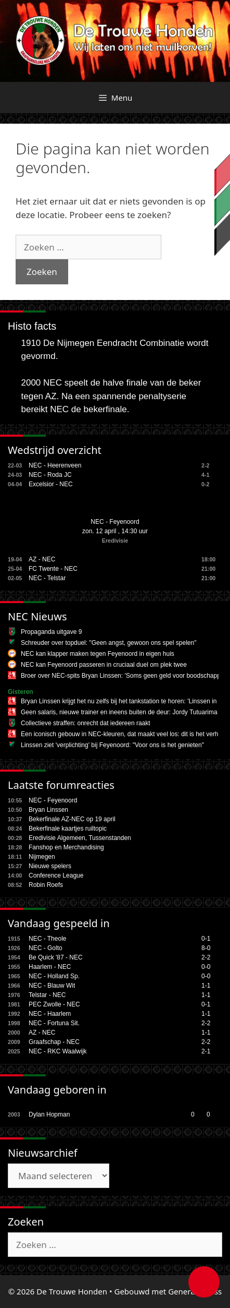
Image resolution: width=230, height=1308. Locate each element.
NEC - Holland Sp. (54, 976)
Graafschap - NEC (54, 1042)
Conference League (56, 875)
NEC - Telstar (47, 578)
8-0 (205, 948)
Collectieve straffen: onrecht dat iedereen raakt (85, 723)
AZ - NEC (42, 559)
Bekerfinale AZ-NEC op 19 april (72, 819)
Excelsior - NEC (51, 484)
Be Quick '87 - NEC (56, 957)
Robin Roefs (46, 885)
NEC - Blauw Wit (52, 985)
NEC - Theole (47, 938)
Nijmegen (42, 856)
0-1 (205, 938)
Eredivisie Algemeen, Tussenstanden (80, 838)
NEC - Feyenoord (115, 521)
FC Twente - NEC (53, 568)
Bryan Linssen (48, 809)
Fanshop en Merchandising (66, 847)
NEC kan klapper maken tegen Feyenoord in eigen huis (97, 653)
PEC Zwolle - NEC (54, 1004)
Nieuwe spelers (50, 866)
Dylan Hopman (49, 1114)
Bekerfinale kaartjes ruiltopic (68, 828)
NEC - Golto (45, 948)
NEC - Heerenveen (55, 465)
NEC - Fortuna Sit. (54, 1023)
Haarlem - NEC (50, 966)
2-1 (205, 1051)
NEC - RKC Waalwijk (58, 1051)
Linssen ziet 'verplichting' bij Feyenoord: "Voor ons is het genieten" (112, 745)
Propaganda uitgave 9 (51, 631)
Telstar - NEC (47, 995)
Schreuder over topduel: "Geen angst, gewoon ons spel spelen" (108, 642)
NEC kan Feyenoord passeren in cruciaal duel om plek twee (104, 664)
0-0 (205, 966)
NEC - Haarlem (50, 1013)
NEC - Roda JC (50, 474)
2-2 (205, 957)
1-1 (205, 985)
